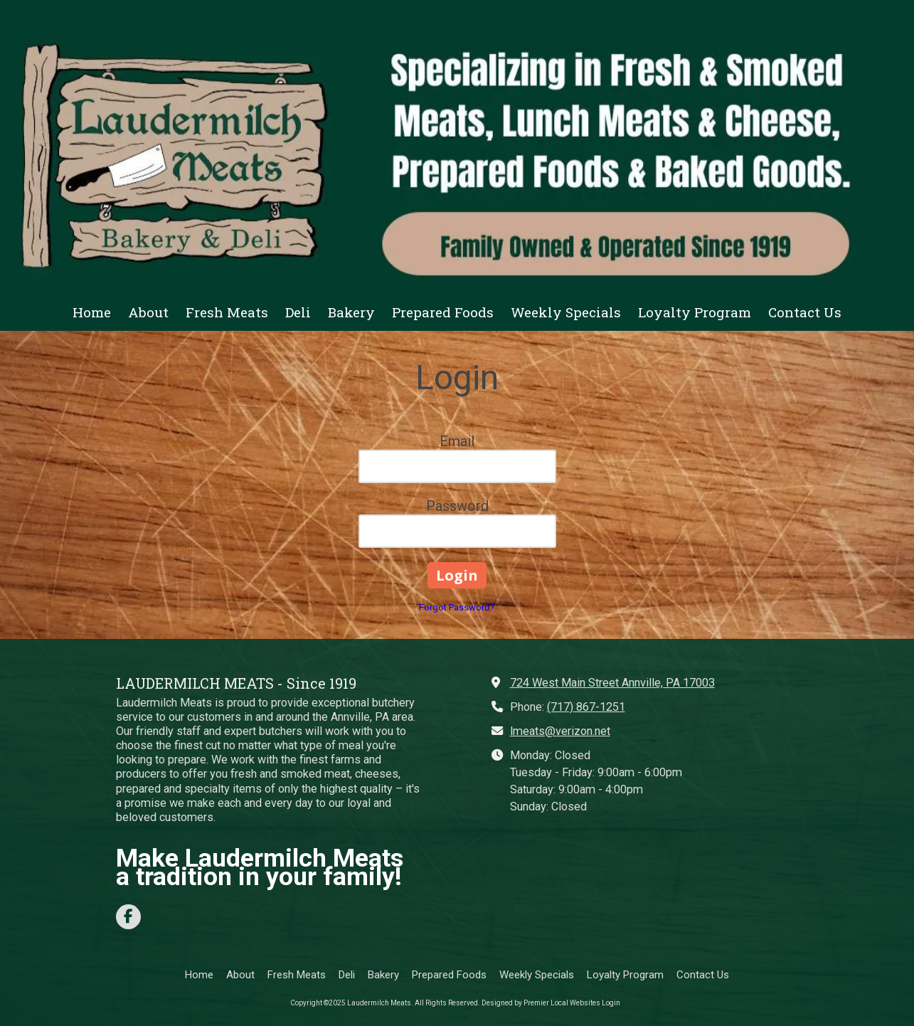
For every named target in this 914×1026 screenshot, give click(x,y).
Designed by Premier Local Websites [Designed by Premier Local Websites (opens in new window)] (541, 1003)
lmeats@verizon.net (560, 731)
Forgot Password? (457, 607)
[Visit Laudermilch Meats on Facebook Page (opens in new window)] (128, 916)
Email (457, 441)
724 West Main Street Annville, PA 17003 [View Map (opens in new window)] (612, 682)
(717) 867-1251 (586, 707)
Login (611, 1003)
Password (457, 505)
